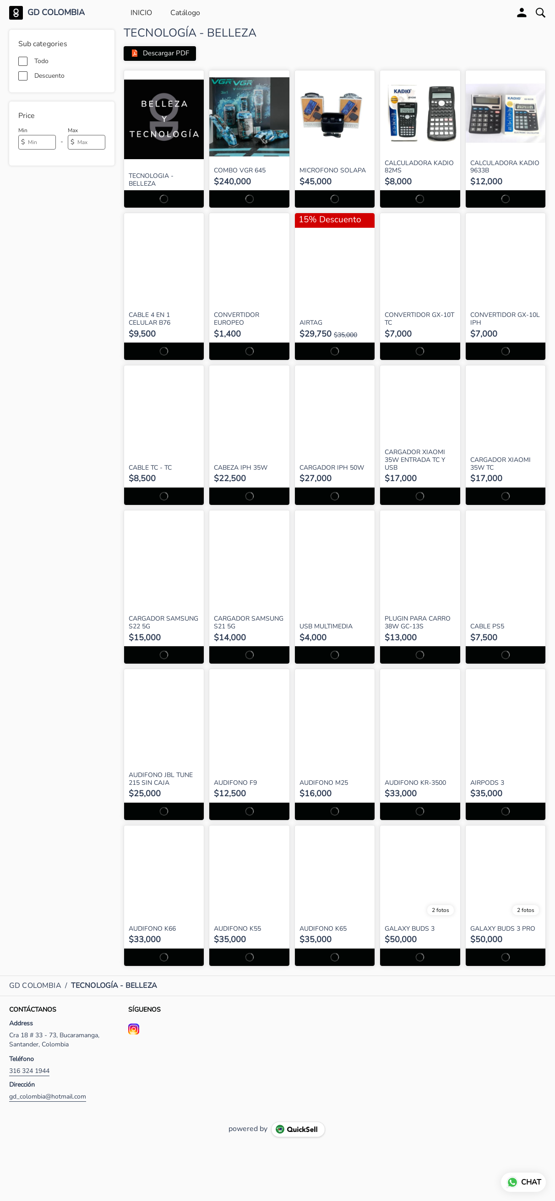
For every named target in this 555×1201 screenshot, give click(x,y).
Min (22, 130)
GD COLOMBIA (56, 12)
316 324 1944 (29, 1071)
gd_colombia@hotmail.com (47, 1096)
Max (73, 130)
